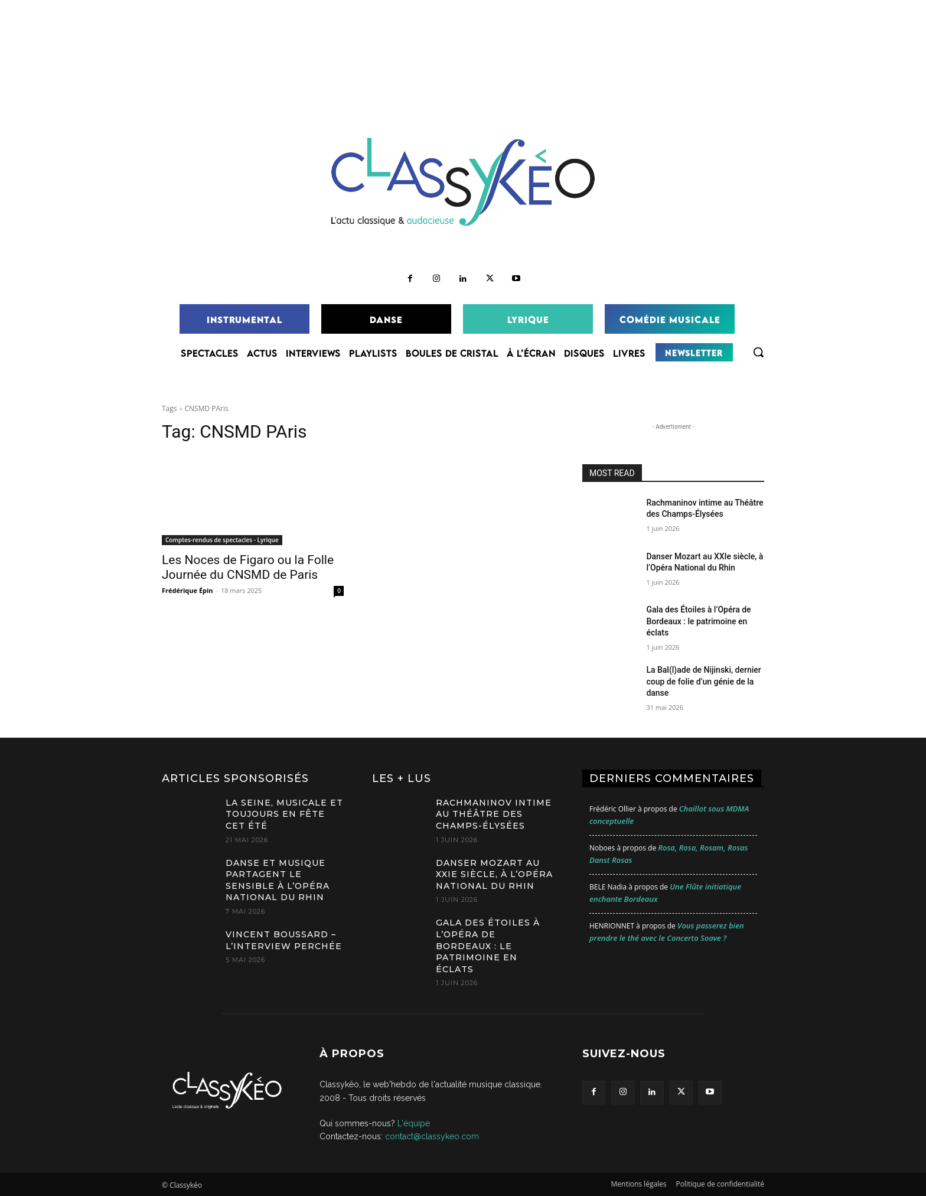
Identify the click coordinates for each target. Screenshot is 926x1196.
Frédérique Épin (187, 590)
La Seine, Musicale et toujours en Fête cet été (284, 814)
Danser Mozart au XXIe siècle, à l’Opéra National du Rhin (494, 874)
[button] (758, 352)
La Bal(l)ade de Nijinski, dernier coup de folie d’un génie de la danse (703, 681)
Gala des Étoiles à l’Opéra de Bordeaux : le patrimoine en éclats (698, 621)
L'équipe (413, 1123)
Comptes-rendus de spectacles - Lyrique (222, 540)
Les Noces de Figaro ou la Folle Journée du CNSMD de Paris (248, 567)
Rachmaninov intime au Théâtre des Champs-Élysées (494, 814)
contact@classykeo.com (432, 1136)
